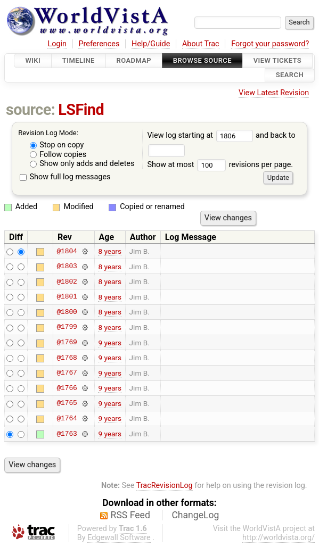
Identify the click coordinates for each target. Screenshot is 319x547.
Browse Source (202, 60)
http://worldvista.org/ (278, 537)
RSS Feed (130, 515)
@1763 (66, 433)
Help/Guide (151, 43)
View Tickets (277, 60)
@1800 (66, 312)
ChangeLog (195, 515)
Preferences (98, 43)
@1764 (66, 418)
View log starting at (201, 135)
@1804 (66, 251)
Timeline (78, 60)
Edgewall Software (119, 537)
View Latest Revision (274, 92)
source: (30, 110)
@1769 (66, 342)
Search (290, 75)
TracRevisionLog (164, 485)
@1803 (66, 266)
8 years (109, 251)
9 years (109, 342)
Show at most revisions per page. (220, 164)
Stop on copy (57, 145)
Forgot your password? (270, 43)
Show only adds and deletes (82, 163)
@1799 (66, 327)
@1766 (66, 388)
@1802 (66, 281)
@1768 (66, 357)
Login (57, 43)
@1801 (66, 297)
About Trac (200, 43)
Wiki (32, 60)
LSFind (81, 110)
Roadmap (134, 60)
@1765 (66, 403)
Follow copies (58, 154)
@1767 (66, 373)
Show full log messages (65, 176)
